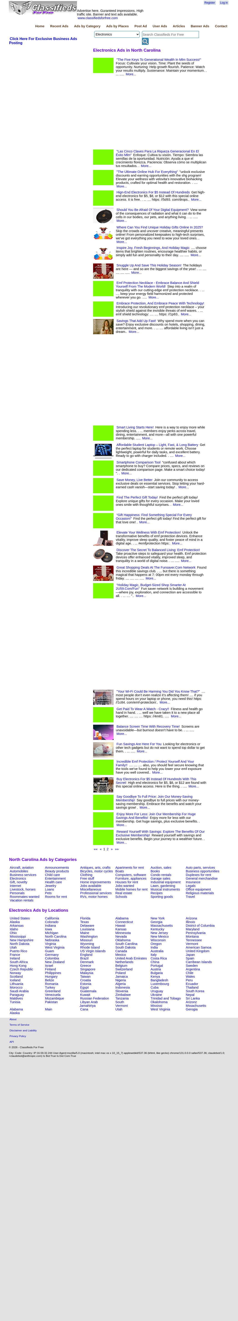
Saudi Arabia (19, 991)
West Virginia (54, 947)
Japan (190, 955)
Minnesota (123, 933)
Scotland (16, 976)
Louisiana (87, 929)
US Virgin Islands (93, 951)
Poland (120, 973)
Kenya (155, 976)
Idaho (14, 929)
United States (20, 918)
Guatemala (88, 991)
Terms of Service (19, 1024)
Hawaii (120, 925)
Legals (191, 886)
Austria (156, 969)
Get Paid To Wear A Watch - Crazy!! (143, 709)
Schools (121, 896)
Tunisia (15, 1002)
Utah (13, 947)
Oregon (156, 944)
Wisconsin (158, 940)
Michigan (51, 933)
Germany (52, 955)
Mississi (156, 1005)
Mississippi (18, 936)
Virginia (50, 944)
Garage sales (160, 878)
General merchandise (202, 878)
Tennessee (194, 940)
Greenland (52, 991)
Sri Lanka (193, 998)
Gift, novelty (18, 882)
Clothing (86, 875)
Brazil (84, 958)
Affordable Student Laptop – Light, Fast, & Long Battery (157, 445)
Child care (52, 875)
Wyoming (87, 944)
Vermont (192, 944)
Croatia (85, 980)
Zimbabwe (123, 995)
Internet (15, 886)
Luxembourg (160, 984)
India (154, 947)
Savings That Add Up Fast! (136, 321)
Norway (15, 973)
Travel (190, 896)
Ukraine (156, 995)
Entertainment (55, 878)
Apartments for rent (129, 867)
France (15, 955)
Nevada (121, 936)
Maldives (16, 998)
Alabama (122, 918)
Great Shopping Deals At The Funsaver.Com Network (156, 567)
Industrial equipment (166, 882)
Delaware (87, 925)
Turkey (50, 987)
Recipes (157, 893)
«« (95, 849)
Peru (189, 980)
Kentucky (157, 929)
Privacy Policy (18, 1036)
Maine (84, 933)
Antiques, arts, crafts (95, 867)
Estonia (85, 984)
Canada (121, 951)
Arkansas (17, 925)
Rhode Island (90, 947)
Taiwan (85, 976)
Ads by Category (87, 26)
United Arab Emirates (131, 958)
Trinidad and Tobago (166, 998)
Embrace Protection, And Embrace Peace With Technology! (160, 303)
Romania (51, 984)
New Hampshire (21, 940)
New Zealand (54, 962)
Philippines (53, 973)
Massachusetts (162, 925)
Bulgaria (157, 973)
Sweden (192, 965)
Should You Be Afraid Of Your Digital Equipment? (153, 210)
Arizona (191, 918)
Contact (221, 26)
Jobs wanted (124, 886)
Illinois (190, 922)
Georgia (156, 922)
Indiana (50, 925)
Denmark (87, 962)
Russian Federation (94, 998)
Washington (89, 936)
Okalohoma (159, 1002)
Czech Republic (21, 969)
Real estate (123, 893)
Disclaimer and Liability (23, 1030)
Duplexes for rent (198, 875)
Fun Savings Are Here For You (139, 744)
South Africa (19, 962)
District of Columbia (200, 925)
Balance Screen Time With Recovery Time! (148, 726)
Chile (189, 973)
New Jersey (159, 933)
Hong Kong (18, 965)
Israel (49, 965)
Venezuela (52, 995)
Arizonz (191, 1002)
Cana (84, 1009)
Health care (53, 882)
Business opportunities (202, 871)
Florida (85, 918)
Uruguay (157, 991)
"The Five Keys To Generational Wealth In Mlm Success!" (159, 59)
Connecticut (124, 922)
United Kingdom (197, 951)
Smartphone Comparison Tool (139, 462)
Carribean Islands (199, 962)
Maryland (192, 929)
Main (48, 1009)
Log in (224, 2)
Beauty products (57, 871)
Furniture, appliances (130, 878)
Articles (179, 26)
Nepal (190, 995)
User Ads (160, 26)
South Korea (195, 991)
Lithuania (16, 984)
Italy (154, 955)
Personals (17, 893)
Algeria (120, 984)
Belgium (121, 965)
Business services (23, 875)
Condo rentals (161, 875)
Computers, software (130, 875)
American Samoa (198, 947)
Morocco (16, 987)
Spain (190, 958)
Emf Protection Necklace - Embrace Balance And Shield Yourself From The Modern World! (157, 284)
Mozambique (54, 998)
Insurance (193, 882)
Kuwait (85, 995)
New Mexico (160, 936)
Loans (49, 889)
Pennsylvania (196, 933)
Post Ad (140, 26)
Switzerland (124, 969)
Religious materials (200, 893)
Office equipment (198, 889)
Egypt (84, 987)
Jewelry (50, 886)
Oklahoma (123, 940)
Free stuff (87, 878)
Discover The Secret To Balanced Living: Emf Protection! (158, 550)
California (52, 918)
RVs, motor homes (94, 896)
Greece (85, 965)
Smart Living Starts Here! (135, 427)
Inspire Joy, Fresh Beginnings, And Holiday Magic (153, 248)
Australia (157, 951)
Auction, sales (161, 867)
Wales (190, 976)
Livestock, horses (22, 889)
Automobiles (19, 871)
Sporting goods (162, 896)
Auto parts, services (200, 867)
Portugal (157, 965)
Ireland (15, 958)
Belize (49, 980)
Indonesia (122, 987)
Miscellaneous (90, 889)
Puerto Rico (18, 951)
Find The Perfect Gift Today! (137, 497)
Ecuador (192, 984)
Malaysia (86, 973)
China (155, 962)
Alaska (15, 922)
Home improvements (95, 882)
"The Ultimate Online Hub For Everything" (147, 172)
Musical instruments (165, 889)
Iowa (48, 929)
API (12, 1041)
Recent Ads (59, 26)
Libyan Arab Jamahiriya (88, 1003)
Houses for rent (126, 882)
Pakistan (51, 1002)
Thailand (192, 987)
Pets (48, 893)
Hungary (51, 976)
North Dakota (19, 944)
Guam (49, 951)
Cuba (155, 987)
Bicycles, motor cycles (96, 871)
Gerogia (192, 1009)
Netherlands (124, 962)
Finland (50, 969)
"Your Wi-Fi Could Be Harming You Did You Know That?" (158, 691)
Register (209, 2)
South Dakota (125, 947)
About (13, 1019)
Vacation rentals (21, 900)
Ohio (13, 933)
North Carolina (56, 936)
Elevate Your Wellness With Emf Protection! (149, 532)
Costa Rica (159, 958)
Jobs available (90, 886)
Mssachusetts (196, 1005)
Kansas (120, 929)
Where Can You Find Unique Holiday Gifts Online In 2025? (160, 227)
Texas (84, 922)
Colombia (52, 958)
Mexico (120, 955)
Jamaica (121, 976)
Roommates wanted (24, 896)
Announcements (57, 867)
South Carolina (126, 944)
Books (155, 871)
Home (40, 26)
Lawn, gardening (163, 886)
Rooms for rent (56, 896)
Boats (119, 871)
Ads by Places (117, 26)
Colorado (51, 922)
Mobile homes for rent (131, 889)
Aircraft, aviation (22, 867)
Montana (192, 936)
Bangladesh (159, 980)
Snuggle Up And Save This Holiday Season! (149, 265)
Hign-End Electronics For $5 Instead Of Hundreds (153, 192)
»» (117, 849)
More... (131, 74)
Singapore (87, 969)
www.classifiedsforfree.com (98, 18)
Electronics (18, 878)
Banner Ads (200, 26)
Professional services (96, 893)
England (86, 955)
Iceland (15, 980)
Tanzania (122, 998)
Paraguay (17, 995)
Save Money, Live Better (135, 480)
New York (158, 918)
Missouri (86, 940)
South (119, 1002)
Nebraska (52, 940)
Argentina (193, 969)
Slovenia (121, 991)
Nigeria (120, 980)
